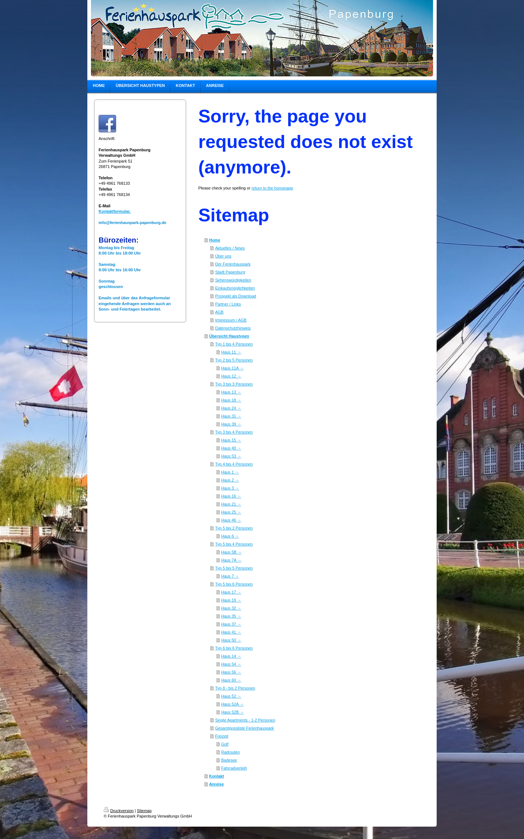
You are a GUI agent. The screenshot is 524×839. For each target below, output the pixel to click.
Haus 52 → (231, 696)
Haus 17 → (231, 592)
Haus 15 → (231, 440)
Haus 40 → (231, 448)
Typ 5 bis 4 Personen (234, 544)
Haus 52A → (232, 704)
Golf (225, 744)
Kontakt (216, 776)
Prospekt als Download (235, 296)
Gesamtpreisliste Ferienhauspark (244, 728)
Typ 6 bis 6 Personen (234, 648)
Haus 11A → (232, 368)
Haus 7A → (231, 560)
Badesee (229, 760)
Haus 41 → (231, 632)
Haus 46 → (231, 520)
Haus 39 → (231, 424)
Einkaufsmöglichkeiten (235, 288)
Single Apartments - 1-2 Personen (245, 720)
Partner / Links (228, 304)
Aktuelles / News (230, 248)
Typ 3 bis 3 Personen (234, 384)
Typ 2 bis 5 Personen (234, 360)
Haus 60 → (231, 680)
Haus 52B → (232, 712)
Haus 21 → (231, 504)
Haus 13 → (231, 392)
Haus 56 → (231, 672)
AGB (219, 312)
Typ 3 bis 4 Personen (234, 432)
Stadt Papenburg (230, 272)
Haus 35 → (231, 616)
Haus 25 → (231, 512)
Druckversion (119, 810)
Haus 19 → (231, 600)
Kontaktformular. (115, 211)
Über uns (223, 256)
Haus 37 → (231, 624)
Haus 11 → (231, 352)
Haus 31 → (231, 416)
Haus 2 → (230, 480)
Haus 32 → (231, 608)
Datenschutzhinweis (233, 328)
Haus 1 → (230, 472)
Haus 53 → (231, 456)
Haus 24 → (231, 408)
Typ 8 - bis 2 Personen (235, 688)
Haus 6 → (230, 536)
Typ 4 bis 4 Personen (234, 464)
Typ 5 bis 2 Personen (234, 528)
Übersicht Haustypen (229, 336)
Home (215, 240)
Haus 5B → (231, 552)
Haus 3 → (230, 488)
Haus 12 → (231, 376)
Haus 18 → (231, 400)
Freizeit (221, 736)
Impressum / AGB (230, 320)
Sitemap (144, 810)
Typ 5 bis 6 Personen (234, 584)
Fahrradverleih (234, 768)
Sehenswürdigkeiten (233, 280)
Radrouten (230, 752)
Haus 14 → (231, 656)
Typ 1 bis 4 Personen (234, 344)
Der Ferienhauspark (232, 264)
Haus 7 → (230, 576)
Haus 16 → (231, 496)
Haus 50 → (231, 640)
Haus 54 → (231, 664)
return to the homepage (272, 188)
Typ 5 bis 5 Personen (234, 568)
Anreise (216, 784)
